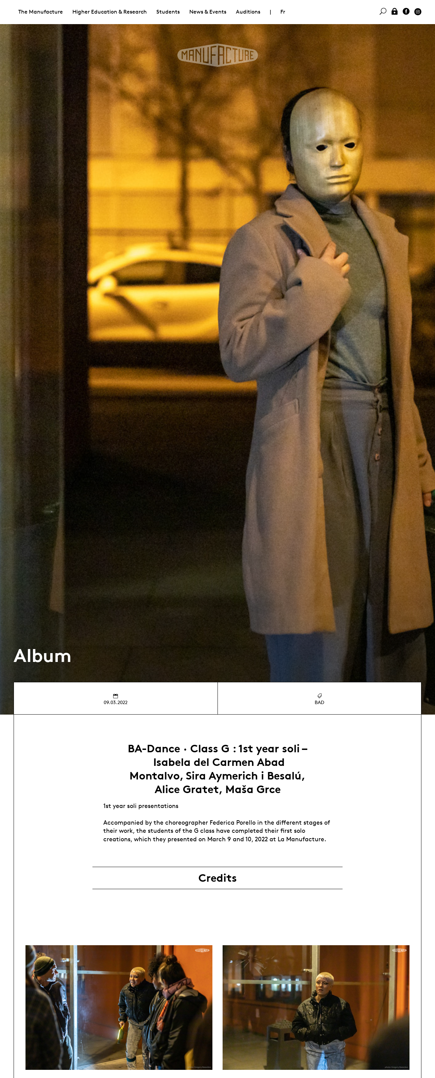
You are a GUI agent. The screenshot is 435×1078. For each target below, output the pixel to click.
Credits (217, 878)
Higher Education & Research (109, 11)
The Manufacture (40, 11)
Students (168, 11)
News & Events (207, 11)
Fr (282, 11)
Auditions (248, 11)
